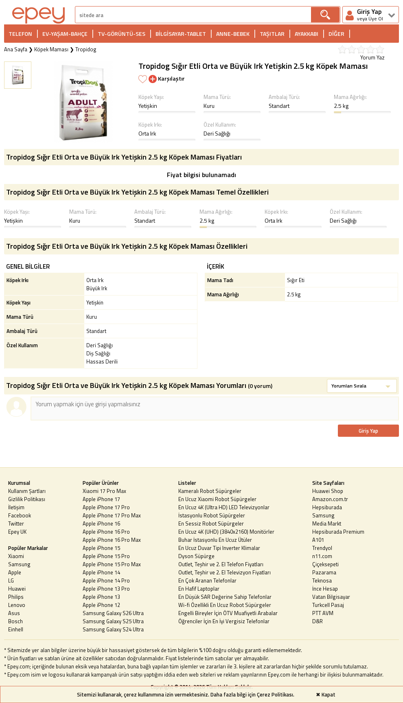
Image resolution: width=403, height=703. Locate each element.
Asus (14, 613)
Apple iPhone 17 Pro (106, 507)
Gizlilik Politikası (26, 499)
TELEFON (20, 33)
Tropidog (85, 49)
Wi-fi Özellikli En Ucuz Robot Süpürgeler (224, 605)
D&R (317, 621)
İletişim (16, 507)
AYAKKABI (306, 33)
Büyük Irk (96, 288)
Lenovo (16, 605)
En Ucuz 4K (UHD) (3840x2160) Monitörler (226, 532)
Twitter (16, 523)
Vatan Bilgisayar (331, 597)
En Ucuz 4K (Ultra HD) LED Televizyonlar (223, 507)
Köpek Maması (51, 49)
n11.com (322, 556)
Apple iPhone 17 (101, 499)
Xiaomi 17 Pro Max (104, 491)
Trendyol (322, 548)
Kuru (209, 105)
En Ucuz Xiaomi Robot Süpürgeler (217, 499)
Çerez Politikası (275, 694)
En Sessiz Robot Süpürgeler (211, 523)
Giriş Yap (368, 431)
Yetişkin (147, 105)
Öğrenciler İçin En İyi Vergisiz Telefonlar (223, 621)
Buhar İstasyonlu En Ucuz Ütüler (215, 540)
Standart (279, 105)
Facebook (19, 515)
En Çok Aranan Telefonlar (207, 580)
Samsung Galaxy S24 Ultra (113, 629)
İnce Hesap (325, 589)
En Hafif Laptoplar (198, 589)
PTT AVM (322, 613)
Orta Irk (147, 133)
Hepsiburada (327, 507)
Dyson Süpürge (196, 556)
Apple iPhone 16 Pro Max (112, 540)
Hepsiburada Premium (338, 532)
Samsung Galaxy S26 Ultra (113, 613)
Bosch (15, 621)
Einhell (15, 629)
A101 (318, 540)
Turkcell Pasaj (328, 605)
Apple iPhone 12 (101, 605)
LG (11, 580)
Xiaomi (16, 556)
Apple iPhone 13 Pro (106, 589)
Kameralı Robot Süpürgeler (209, 491)
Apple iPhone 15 (101, 548)
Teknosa (322, 580)
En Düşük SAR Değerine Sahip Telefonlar (225, 597)
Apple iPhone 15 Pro (106, 556)
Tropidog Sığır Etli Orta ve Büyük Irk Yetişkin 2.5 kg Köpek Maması (253, 65)
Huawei (17, 589)
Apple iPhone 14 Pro (106, 580)
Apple (14, 572)
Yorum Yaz (372, 57)
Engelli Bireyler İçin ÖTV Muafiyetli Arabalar (228, 613)
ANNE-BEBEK (233, 33)
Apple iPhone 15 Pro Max (112, 564)
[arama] (193, 15)
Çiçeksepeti (325, 564)
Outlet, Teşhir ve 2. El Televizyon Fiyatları (224, 572)
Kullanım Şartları (27, 491)
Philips (16, 597)
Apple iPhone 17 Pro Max (112, 515)
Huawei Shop (327, 491)
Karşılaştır (167, 78)
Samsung (19, 564)
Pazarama (324, 572)
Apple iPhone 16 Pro (106, 532)
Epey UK (17, 532)
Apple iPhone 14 (101, 572)
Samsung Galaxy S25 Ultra (113, 621)
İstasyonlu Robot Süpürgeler (211, 515)
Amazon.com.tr (330, 499)
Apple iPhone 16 (101, 523)
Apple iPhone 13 (101, 597)
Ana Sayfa (15, 49)
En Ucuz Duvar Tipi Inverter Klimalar (219, 548)
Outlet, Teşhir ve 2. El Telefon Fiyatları (220, 564)
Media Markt (326, 523)
